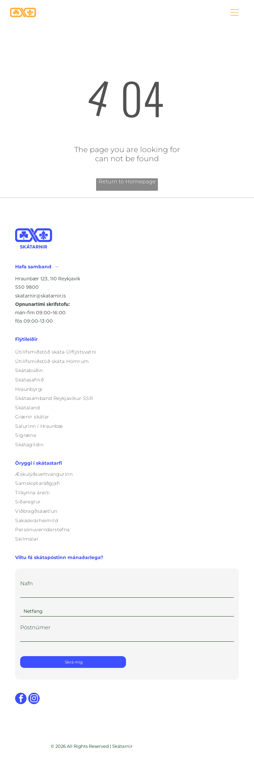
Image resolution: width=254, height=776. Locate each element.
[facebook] (21, 699)
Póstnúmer (35, 627)
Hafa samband (33, 267)
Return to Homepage (127, 181)
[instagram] (34, 699)
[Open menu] (234, 12)
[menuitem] (127, 352)
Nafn (26, 583)
